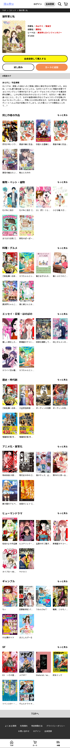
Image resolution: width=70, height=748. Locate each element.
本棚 (58, 745)
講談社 (38, 29)
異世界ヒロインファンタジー (50, 32)
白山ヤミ (39, 26)
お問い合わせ (23, 731)
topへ (35, 713)
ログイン (38, 4)
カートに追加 (51, 67)
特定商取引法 (36, 726)
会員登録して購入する (35, 58)
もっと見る (63, 115)
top (4, 10)
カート (35, 745)
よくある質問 (10, 726)
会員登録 (50, 4)
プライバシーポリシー (55, 726)
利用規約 (24, 726)
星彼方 (48, 26)
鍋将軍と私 (23, 10)
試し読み (18, 67)
